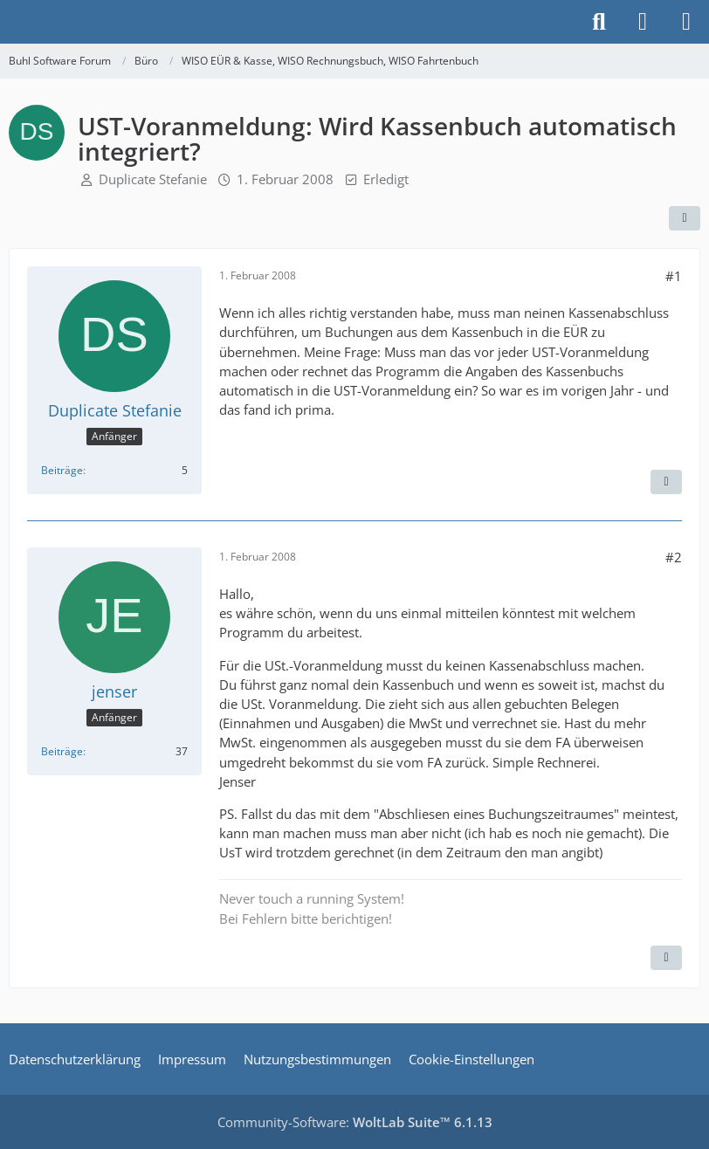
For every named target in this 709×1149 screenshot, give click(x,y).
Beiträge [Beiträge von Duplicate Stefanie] (62, 470)
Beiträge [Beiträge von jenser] (62, 751)
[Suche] (599, 21)
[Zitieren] (666, 482)
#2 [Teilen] (673, 557)
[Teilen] (684, 218)
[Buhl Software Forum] (8, 21)
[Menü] (686, 21)
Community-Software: (354, 1122)
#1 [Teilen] (673, 276)
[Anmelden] (642, 22)
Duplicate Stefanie (153, 179)
